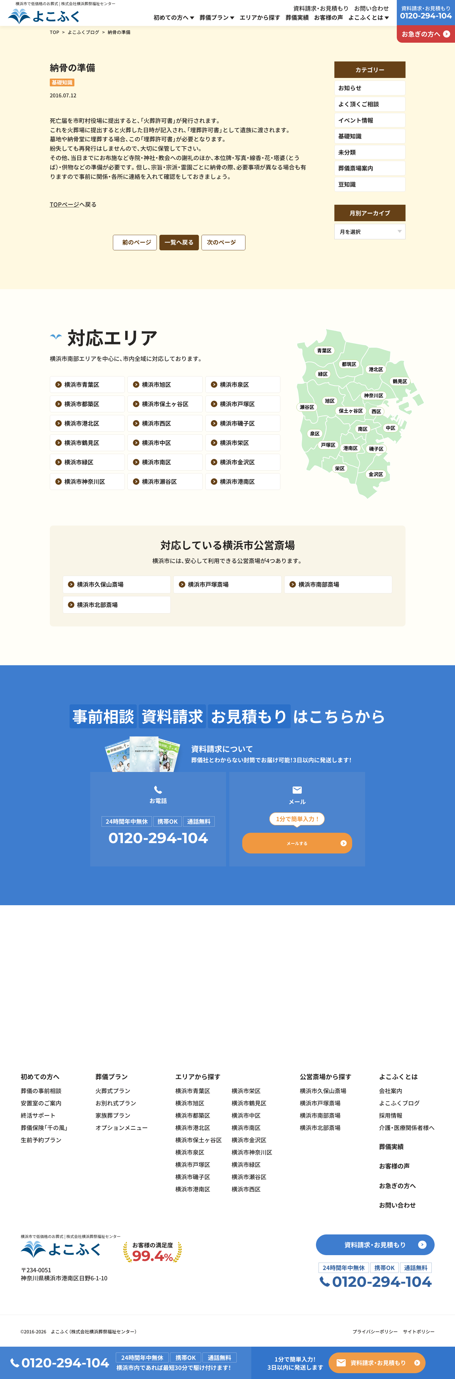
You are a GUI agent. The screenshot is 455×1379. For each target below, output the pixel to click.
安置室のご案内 (41, 1101)
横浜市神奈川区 (252, 1150)
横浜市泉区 (189, 1150)
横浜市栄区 (246, 1089)
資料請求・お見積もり (321, 8)
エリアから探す (260, 17)
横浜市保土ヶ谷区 (198, 1138)
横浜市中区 (246, 1113)
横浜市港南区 (192, 1187)
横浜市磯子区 (192, 1175)
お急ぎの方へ (398, 1183)
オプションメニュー (121, 1126)
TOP (54, 32)
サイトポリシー (419, 1330)
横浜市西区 (246, 1187)
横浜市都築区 (192, 1113)
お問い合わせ (371, 8)
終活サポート (38, 1113)
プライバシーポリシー (375, 1330)
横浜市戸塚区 (192, 1163)
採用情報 (390, 1113)
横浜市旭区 (189, 1101)
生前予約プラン (41, 1138)
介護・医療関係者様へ (407, 1126)
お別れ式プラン (115, 1101)
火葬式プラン (112, 1089)
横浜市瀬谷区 (249, 1175)
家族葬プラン (112, 1113)
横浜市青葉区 (192, 1089)
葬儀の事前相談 (41, 1089)
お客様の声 (328, 17)
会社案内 (390, 1089)
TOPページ (64, 204)
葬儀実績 (297, 17)
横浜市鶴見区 (249, 1101)
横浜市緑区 (246, 1163)
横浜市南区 (246, 1126)
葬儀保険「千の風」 (44, 1126)
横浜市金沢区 (249, 1138)
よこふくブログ (83, 32)
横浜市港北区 (192, 1126)
